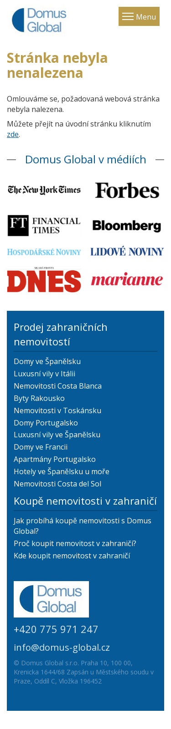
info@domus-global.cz (62, 647)
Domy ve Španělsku (47, 361)
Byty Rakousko (39, 398)
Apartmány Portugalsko (55, 459)
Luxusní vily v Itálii (44, 374)
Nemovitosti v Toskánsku (57, 410)
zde (13, 134)
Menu (146, 17)
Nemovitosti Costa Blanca (58, 386)
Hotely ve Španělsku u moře (61, 471)
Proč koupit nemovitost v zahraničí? (75, 543)
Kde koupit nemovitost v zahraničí (72, 556)
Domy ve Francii (40, 447)
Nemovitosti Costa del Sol (57, 484)
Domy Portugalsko (46, 423)
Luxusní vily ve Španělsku (57, 435)
